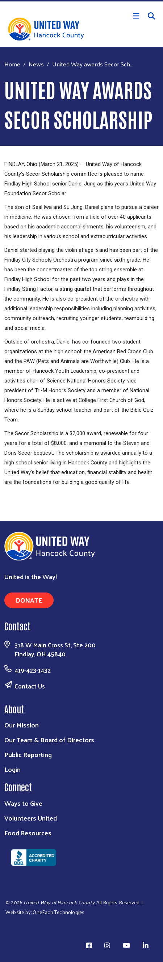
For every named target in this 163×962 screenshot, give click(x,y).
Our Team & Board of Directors (49, 739)
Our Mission (21, 724)
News (36, 63)
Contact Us (29, 686)
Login (12, 769)
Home (12, 64)
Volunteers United (30, 817)
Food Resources (27, 832)
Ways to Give (23, 803)
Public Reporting (28, 754)
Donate (29, 600)
